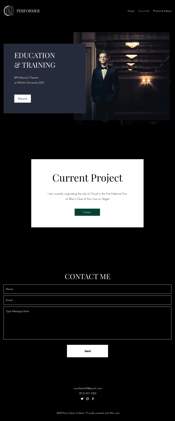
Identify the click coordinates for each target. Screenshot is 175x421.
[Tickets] (87, 212)
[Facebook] (93, 398)
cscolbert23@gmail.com (88, 388)
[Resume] (22, 99)
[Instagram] (87, 398)
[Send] (87, 351)
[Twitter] (82, 398)
